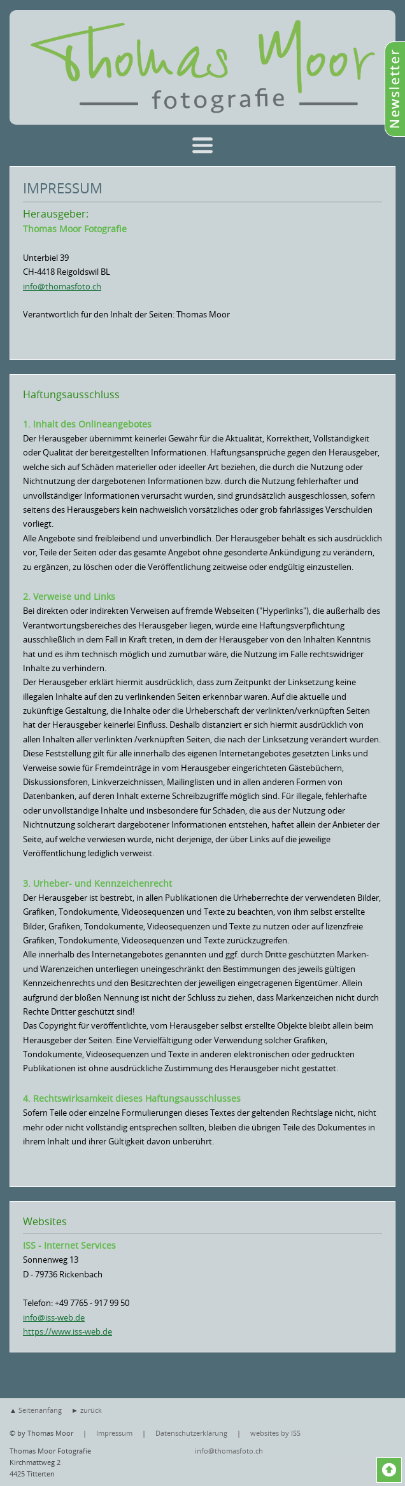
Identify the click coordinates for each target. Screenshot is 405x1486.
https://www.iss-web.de (67, 1331)
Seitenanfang (40, 1410)
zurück (91, 1410)
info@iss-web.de (54, 1317)
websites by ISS (275, 1433)
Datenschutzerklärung (191, 1433)
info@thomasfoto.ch (62, 286)
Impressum (114, 1433)
